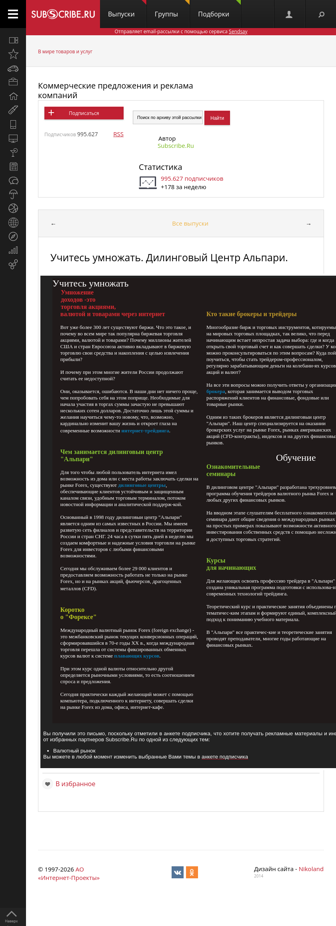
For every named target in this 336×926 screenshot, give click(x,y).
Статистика (160, 166)
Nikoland (311, 869)
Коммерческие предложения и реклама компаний (115, 90)
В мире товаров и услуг (65, 51)
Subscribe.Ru (176, 145)
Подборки (219, 9)
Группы (172, 9)
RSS (118, 134)
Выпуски (127, 9)
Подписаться (84, 113)
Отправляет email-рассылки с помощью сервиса (180, 31)
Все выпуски (190, 223)
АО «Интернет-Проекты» (69, 873)
